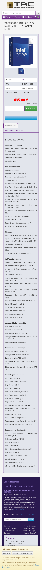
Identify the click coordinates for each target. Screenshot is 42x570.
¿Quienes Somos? (29, 533)
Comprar (30, 108)
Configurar (6, 553)
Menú (6, 17)
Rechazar (16, 553)
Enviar (31, 520)
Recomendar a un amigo (14, 130)
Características (10, 126)
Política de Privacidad (18, 509)
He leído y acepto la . (20, 514)
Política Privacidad (10, 528)
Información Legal (29, 526)
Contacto (27, 17)
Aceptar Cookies (27, 553)
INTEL (24, 80)
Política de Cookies (30, 528)
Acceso (16, 17)
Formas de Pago (29, 531)
